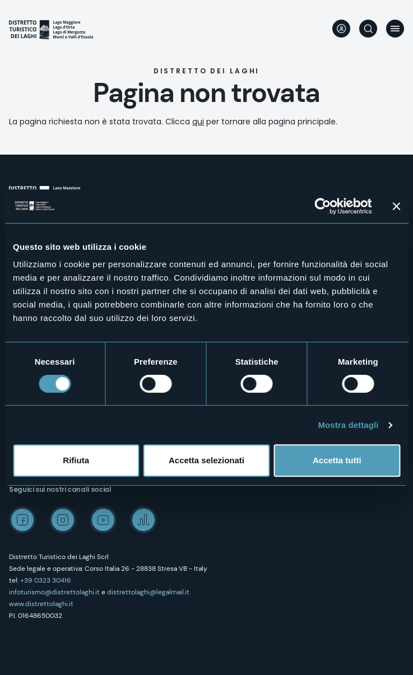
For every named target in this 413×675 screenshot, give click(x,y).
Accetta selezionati (206, 460)
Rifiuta (76, 460)
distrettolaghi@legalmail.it (148, 592)
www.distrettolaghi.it (41, 603)
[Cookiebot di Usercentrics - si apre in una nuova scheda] (322, 206)
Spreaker (143, 519)
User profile (341, 29)
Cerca (368, 29)
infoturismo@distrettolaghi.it (54, 592)
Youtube (103, 519)
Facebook (22, 519)
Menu (395, 29)
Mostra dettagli (348, 425)
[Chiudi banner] (396, 206)
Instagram (62, 519)
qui (198, 121)
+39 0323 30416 (45, 580)
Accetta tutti (337, 460)
